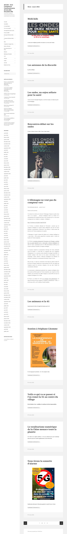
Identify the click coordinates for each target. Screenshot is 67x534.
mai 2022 (6, 233)
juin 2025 (6, 154)
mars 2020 (6, 288)
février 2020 (6, 290)
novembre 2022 (7, 220)
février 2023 (6, 214)
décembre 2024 (7, 167)
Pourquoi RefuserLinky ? (8, 35)
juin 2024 (6, 180)
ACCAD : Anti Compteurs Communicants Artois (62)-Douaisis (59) (9, 8)
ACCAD (5, 62)
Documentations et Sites (8, 49)
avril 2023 (6, 209)
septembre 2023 (7, 199)
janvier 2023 (6, 216)
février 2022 (6, 239)
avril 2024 (6, 184)
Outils (5, 60)
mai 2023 (6, 207)
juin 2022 (6, 231)
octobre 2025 (6, 146)
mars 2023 (6, 212)
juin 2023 (6, 205)
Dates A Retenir (7, 46)
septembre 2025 (7, 148)
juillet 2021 (6, 254)
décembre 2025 (7, 141)
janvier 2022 (6, 241)
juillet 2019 (6, 305)
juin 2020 (6, 282)
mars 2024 (6, 186)
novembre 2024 (7, 169)
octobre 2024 (6, 171)
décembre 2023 (7, 192)
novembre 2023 (7, 195)
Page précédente (25, 523)
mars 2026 (6, 135)
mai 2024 (6, 182)
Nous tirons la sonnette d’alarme (40, 462)
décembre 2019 (7, 295)
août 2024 (6, 175)
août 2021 (6, 252)
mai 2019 (6, 310)
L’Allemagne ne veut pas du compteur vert (42, 201)
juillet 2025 (6, 152)
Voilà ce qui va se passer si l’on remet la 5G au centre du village (43, 397)
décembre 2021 (7, 244)
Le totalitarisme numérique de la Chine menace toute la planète (42, 429)
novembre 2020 (7, 271)
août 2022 (6, 227)
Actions (5, 58)
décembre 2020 (7, 269)
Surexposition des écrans (9, 30)
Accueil (5, 21)
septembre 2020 (7, 276)
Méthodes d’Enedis (8, 54)
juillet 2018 (6, 331)
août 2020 (6, 278)
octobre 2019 (6, 299)
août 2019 (6, 303)
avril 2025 (6, 158)
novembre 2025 (7, 143)
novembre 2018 (7, 322)
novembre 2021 (7, 246)
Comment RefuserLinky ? (9, 39)
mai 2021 (6, 259)
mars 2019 (6, 314)
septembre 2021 (7, 250)
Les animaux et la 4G (38, 301)
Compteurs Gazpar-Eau (8, 44)
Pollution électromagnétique (10, 93)
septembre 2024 (7, 173)
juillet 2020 (6, 280)
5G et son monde (7, 28)
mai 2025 (6, 156)
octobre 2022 (6, 222)
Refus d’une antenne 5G (9, 105)
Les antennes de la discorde (42, 65)
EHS (5, 41)
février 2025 (6, 163)
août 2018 (6, 329)
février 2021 (6, 265)
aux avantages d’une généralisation (49, 278)
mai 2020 (6, 284)
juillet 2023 (6, 203)
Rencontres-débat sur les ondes (41, 125)
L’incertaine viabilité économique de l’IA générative (8, 89)
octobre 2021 (6, 248)
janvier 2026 (6, 139)
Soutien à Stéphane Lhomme (43, 328)
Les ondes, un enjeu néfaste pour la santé (42, 93)
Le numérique (7, 26)
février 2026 (6, 137)
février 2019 (6, 316)
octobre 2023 (6, 197)
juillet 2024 (6, 177)
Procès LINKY (6, 32)
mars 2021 (6, 263)
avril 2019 (6, 312)
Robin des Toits (7, 65)
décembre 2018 (7, 320)
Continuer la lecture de (34, 46)
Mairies (5, 51)
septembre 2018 (7, 327)
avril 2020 (6, 286)
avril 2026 (6, 133)
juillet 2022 (6, 229)
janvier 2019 (6, 318)
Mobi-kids (33, 18)
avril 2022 (6, 235)
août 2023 (6, 201)
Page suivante (61, 523)
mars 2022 (6, 237)
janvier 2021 (6, 267)
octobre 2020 (6, 273)
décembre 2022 (7, 218)
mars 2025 (6, 160)
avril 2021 (6, 261)
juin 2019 (6, 308)
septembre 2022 (7, 224)
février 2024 (6, 188)
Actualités (6, 24)
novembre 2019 (7, 297)
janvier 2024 (6, 190)
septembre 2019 (7, 301)
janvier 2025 (6, 165)
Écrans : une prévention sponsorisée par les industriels (9, 83)
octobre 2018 (6, 325)
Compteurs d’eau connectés (9, 97)
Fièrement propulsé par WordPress (35, 531)
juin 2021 (6, 256)
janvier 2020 (6, 293)
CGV (5, 56)
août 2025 (6, 150)
